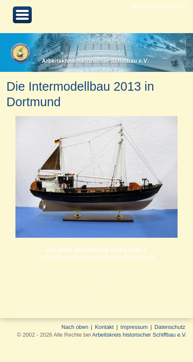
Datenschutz (169, 327)
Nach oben (74, 327)
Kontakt (104, 327)
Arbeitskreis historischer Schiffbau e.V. (139, 334)
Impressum (134, 327)
